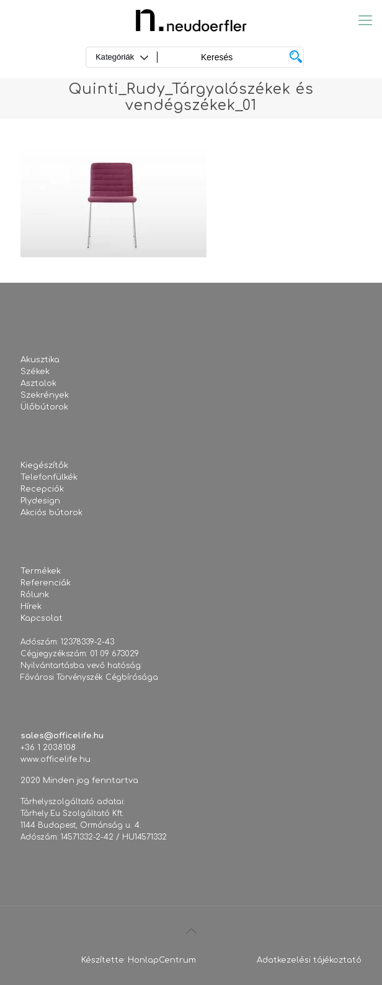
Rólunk (34, 594)
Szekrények (44, 395)
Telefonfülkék (49, 477)
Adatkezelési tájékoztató (309, 960)
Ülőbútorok (44, 407)
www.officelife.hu (55, 759)
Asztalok (38, 383)
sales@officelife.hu (62, 735)
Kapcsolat (41, 618)
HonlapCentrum (162, 960)
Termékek (40, 571)
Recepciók (42, 489)
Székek (35, 371)
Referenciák (45, 583)
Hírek (31, 606)
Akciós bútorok (51, 512)
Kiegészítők (44, 465)
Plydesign (40, 501)
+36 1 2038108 (48, 747)
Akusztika (40, 359)
